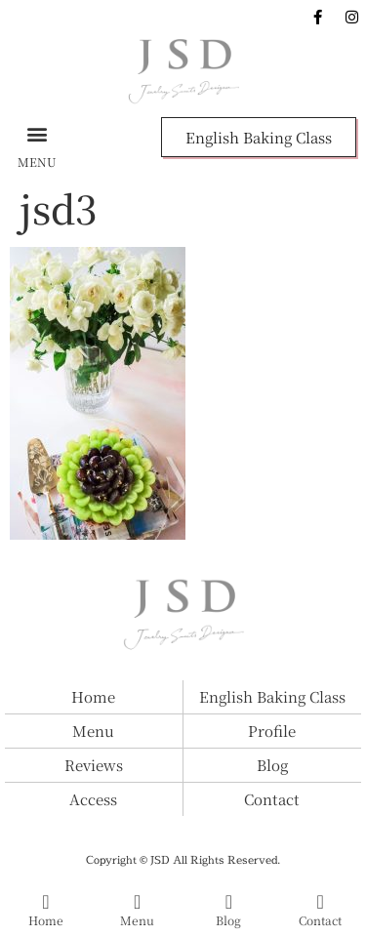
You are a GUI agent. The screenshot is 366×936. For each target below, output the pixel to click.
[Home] (46, 902)
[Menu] (137, 902)
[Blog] (228, 902)
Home (45, 920)
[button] (36, 133)
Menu (137, 920)
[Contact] (320, 902)
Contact (320, 920)
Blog (228, 920)
